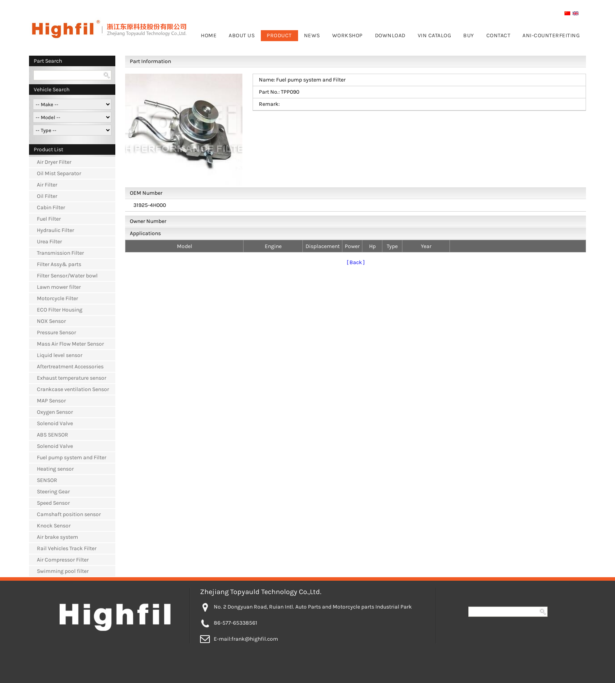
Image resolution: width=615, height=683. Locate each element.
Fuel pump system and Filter (71, 457)
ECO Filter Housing (59, 309)
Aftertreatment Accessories (70, 366)
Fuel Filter (49, 219)
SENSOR (47, 480)
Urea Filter (49, 241)
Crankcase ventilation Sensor (73, 389)
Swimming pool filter (63, 571)
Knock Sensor (54, 525)
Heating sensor (55, 469)
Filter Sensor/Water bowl (67, 275)
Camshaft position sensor (69, 514)
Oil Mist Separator (59, 173)
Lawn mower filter (59, 287)
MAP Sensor (51, 400)
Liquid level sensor (59, 355)
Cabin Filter (51, 207)
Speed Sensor (53, 503)
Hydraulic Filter (55, 230)
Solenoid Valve (55, 423)
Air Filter (47, 184)
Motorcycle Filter (57, 298)
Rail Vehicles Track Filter (66, 548)
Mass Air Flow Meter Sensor (70, 344)
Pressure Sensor (56, 332)
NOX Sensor (51, 321)
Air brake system (57, 537)
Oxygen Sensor (55, 412)
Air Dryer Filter (54, 162)
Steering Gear (53, 491)
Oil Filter (47, 196)
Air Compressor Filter (63, 559)
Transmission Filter (60, 253)
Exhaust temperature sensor (71, 378)
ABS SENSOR (52, 434)
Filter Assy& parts (59, 264)
